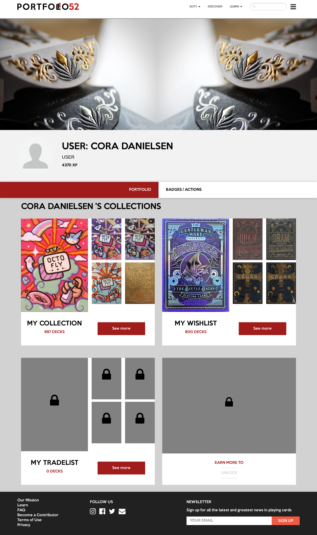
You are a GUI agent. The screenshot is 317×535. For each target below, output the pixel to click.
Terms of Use (29, 520)
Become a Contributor (37, 515)
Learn (22, 505)
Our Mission (28, 500)
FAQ (21, 510)
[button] (293, 6)
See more (121, 328)
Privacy (23, 525)
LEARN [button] (236, 6)
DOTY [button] (194, 6)
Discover (215, 6)
